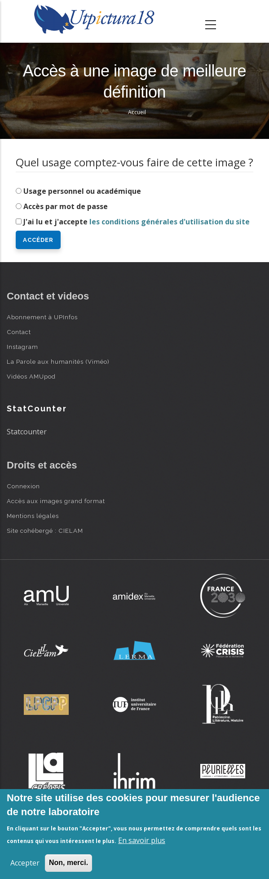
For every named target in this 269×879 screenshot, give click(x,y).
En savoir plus (141, 840)
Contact (19, 331)
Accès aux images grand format (56, 500)
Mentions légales (33, 515)
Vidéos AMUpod (31, 376)
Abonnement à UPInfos (42, 317)
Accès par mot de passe (65, 206)
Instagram (22, 346)
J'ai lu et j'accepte (136, 222)
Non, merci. (68, 862)
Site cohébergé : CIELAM (45, 530)
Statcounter (27, 432)
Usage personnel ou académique (82, 191)
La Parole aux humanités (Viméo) (58, 361)
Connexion (23, 486)
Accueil (137, 112)
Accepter (25, 863)
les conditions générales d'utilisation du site (169, 222)
